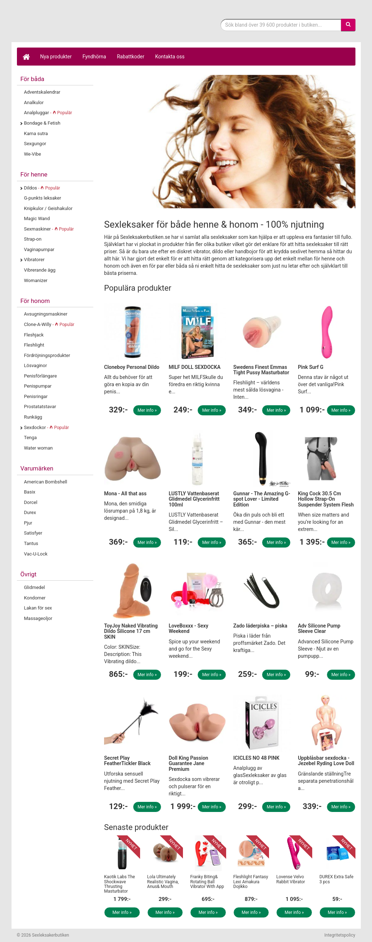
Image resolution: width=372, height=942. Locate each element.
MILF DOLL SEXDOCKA (194, 367)
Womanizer (36, 280)
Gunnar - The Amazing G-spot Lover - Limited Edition (261, 499)
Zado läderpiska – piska (260, 626)
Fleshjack (34, 335)
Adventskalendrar (42, 92)
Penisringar (36, 396)
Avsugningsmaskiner (46, 314)
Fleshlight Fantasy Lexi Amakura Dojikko (250, 881)
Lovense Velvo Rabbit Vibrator (290, 879)
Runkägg (33, 417)
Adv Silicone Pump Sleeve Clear (319, 628)
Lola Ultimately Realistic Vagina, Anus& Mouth (163, 881)
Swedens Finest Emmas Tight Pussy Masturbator (261, 369)
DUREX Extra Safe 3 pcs (336, 879)
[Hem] (26, 57)
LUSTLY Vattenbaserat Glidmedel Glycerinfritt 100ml (194, 499)
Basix (30, 492)
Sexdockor (46, 427)
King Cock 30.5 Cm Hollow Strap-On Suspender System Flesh (326, 499)
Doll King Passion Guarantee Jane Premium (188, 763)
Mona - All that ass (125, 493)
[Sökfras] (280, 25)
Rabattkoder (130, 56)
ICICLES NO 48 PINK (256, 758)
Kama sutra (36, 133)
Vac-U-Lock (36, 554)
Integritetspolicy (339, 935)
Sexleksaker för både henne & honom (74, 26)
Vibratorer (34, 259)
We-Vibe (32, 154)
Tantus (31, 543)
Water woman (38, 448)
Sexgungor (35, 143)
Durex (30, 512)
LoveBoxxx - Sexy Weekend (188, 628)
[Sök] (348, 25)
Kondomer (35, 598)
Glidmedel (34, 587)
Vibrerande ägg (39, 270)
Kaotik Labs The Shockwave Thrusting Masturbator (119, 884)
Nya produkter (56, 56)
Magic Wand (37, 218)
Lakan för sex (38, 608)
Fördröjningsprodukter (47, 355)
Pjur (28, 523)
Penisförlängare (40, 376)
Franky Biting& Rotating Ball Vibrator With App (207, 881)
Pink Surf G (310, 367)
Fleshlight (34, 345)
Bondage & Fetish (42, 123)
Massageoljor (38, 618)
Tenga (30, 437)
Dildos (42, 188)
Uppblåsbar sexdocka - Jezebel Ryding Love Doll (326, 760)
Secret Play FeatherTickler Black (127, 760)
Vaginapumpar (39, 249)
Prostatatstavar (40, 406)
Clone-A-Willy (49, 324)
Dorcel (30, 502)
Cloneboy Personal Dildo (131, 367)
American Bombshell (45, 482)
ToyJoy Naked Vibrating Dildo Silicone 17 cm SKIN (131, 631)
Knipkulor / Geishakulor (48, 208)
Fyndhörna (94, 56)
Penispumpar (38, 386)
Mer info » (147, 410)
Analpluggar (48, 112)
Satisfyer (33, 533)
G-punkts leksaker (42, 198)
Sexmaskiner (49, 229)
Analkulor (34, 102)
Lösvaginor (35, 365)
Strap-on (33, 239)
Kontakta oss (170, 56)
